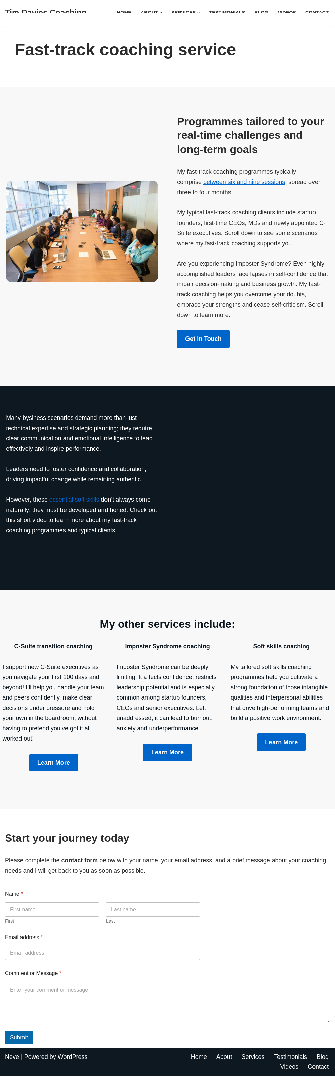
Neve (12, 1057)
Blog (323, 1057)
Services (252, 1057)
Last (110, 922)
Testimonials (290, 1057)
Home (199, 1057)
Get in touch (203, 339)
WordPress (73, 1057)
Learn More (167, 753)
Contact (318, 1068)
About (224, 1057)
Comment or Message (33, 975)
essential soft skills (74, 500)
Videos (289, 1068)
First (9, 922)
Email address (24, 939)
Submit (19, 1038)
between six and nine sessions (244, 181)
